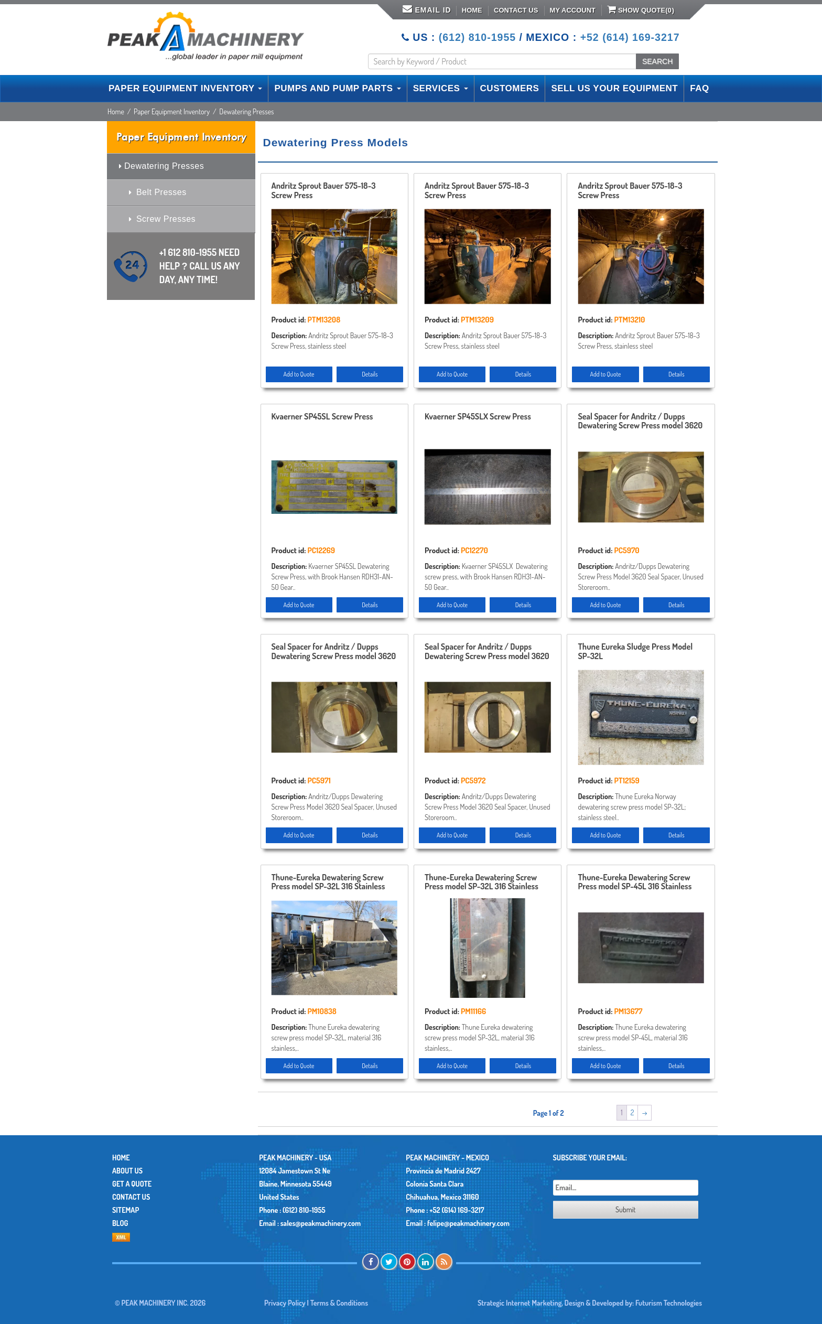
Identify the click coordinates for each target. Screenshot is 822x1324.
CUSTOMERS (509, 88)
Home (472, 10)
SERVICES (440, 88)
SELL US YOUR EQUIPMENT (614, 88)
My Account (573, 10)
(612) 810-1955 (477, 37)
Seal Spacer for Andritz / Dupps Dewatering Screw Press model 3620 (640, 421)
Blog (120, 1223)
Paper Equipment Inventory (172, 111)
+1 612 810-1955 (199, 265)
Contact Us (516, 10)
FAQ (699, 88)
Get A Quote (132, 1183)
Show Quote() (640, 9)
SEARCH (657, 61)
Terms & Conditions (339, 1302)
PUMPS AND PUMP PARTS (337, 88)
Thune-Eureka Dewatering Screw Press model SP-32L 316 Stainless (328, 882)
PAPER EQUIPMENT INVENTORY (185, 88)
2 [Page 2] (632, 1112)
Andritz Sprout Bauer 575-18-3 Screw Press (324, 190)
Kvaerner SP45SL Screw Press (322, 417)
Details (369, 374)
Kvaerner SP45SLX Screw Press (478, 417)
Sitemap (125, 1209)
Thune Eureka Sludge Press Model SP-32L (635, 651)
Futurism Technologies (668, 1302)
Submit (625, 1209)
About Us (127, 1170)
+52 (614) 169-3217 (630, 37)
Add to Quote (299, 374)
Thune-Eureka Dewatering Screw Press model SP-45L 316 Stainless (634, 882)
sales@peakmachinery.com (320, 1223)
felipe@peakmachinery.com (468, 1223)
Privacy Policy (285, 1302)
